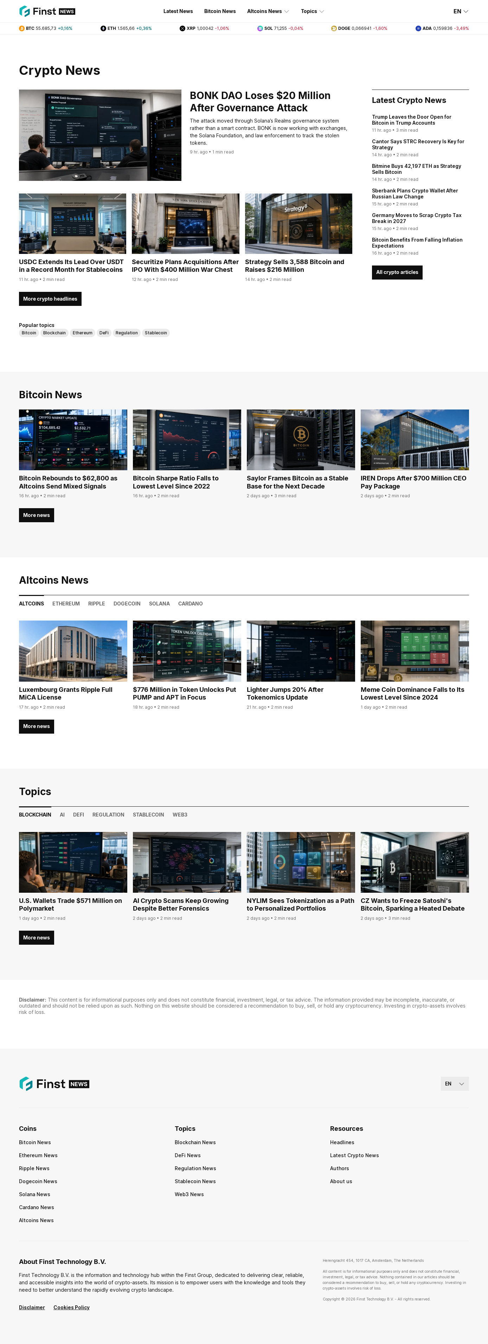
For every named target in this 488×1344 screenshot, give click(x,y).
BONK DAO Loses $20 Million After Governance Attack (260, 102)
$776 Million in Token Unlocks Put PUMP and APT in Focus (184, 693)
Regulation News (195, 1168)
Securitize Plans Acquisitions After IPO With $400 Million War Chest (185, 266)
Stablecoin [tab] (148, 815)
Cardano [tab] (190, 604)
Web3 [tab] (180, 815)
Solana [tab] (159, 604)
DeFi (104, 332)
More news (36, 515)
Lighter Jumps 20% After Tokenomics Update (285, 693)
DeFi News (188, 1155)
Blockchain (54, 332)
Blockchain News (195, 1142)
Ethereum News (38, 1155)
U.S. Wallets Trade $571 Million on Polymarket (70, 904)
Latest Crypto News (354, 1155)
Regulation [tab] (108, 815)
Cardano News (36, 1207)
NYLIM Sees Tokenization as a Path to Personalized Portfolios (300, 904)
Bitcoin (29, 332)
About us (341, 1181)
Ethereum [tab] (66, 604)
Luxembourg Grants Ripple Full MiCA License (66, 693)
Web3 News (189, 1194)
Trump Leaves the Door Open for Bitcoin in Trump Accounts (411, 120)
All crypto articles (397, 272)
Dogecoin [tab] (127, 604)
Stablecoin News (195, 1181)
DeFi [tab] (78, 815)
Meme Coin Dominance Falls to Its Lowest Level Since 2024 (412, 693)
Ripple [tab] (96, 604)
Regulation (127, 332)
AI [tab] (62, 815)
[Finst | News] (47, 11)
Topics (313, 11)
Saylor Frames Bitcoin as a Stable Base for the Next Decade (297, 482)
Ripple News (34, 1168)
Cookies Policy (71, 1307)
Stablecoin (156, 332)
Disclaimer (32, 1307)
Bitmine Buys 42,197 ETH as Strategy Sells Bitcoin (416, 169)
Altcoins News (268, 11)
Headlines (342, 1142)
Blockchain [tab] (35, 815)
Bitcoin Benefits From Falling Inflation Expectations (417, 243)
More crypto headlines (50, 299)
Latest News (178, 11)
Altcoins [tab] (31, 604)
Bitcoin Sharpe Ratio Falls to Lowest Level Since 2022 (176, 482)
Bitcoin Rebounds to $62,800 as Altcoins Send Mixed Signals (68, 482)
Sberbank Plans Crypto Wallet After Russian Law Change (415, 194)
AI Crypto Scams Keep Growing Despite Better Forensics (181, 904)
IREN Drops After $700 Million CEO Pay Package (414, 482)
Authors (339, 1168)
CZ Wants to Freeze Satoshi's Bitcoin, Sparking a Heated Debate (413, 904)
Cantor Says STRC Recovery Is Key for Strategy (418, 144)
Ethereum (82, 332)
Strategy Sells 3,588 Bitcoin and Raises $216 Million (294, 266)
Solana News (34, 1194)
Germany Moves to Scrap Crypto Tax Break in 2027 (417, 218)
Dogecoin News (38, 1181)
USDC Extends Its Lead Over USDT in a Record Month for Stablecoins (71, 266)
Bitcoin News (220, 11)
